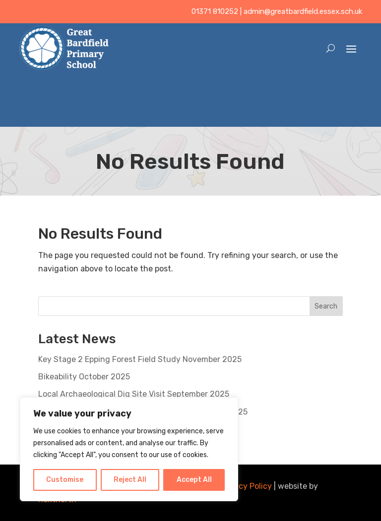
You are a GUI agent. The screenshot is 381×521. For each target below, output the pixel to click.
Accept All (194, 479)
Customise (64, 479)
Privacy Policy (246, 486)
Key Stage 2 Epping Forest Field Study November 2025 (140, 359)
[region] (129, 449)
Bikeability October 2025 (84, 376)
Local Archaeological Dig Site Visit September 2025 (133, 394)
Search (326, 306)
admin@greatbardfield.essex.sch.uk (303, 11)
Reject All (130, 479)
